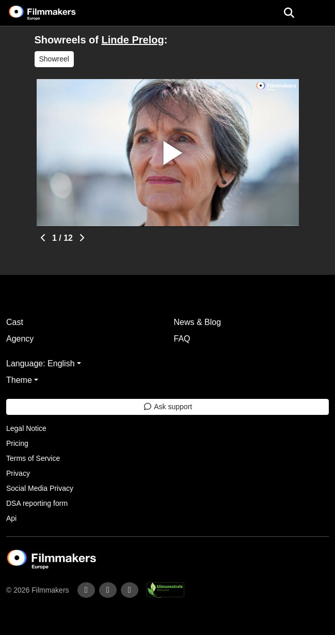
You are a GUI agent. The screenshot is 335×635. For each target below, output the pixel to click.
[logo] (54, 13)
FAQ (182, 338)
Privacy (18, 473)
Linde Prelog (133, 39)
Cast (14, 322)
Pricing (17, 443)
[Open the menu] (289, 13)
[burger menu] (319, 13)
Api (11, 518)
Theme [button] (19, 380)
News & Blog (197, 322)
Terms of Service (33, 458)
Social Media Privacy (39, 488)
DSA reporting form (37, 503)
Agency (20, 338)
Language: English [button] (40, 363)
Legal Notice (26, 428)
